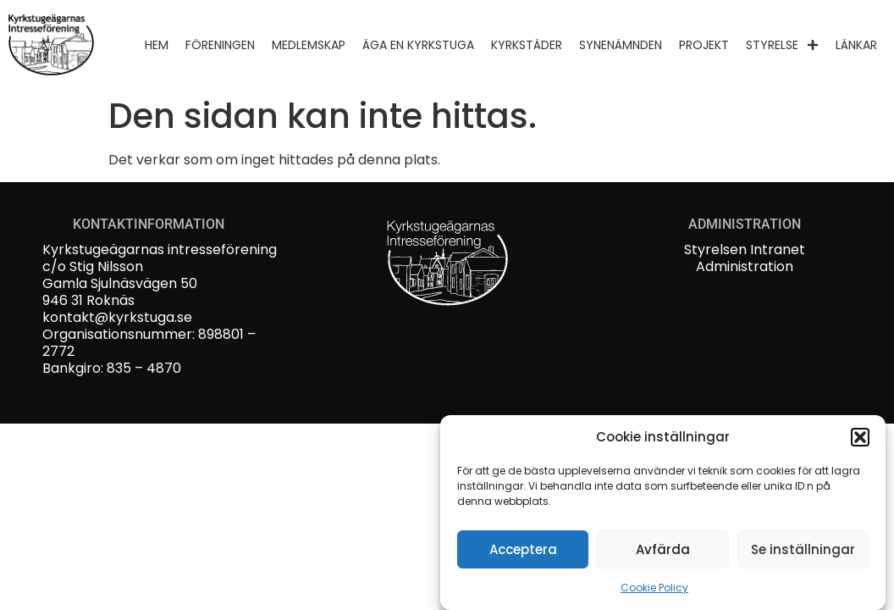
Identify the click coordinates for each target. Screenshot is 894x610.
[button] (860, 439)
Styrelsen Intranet (744, 249)
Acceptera (523, 552)
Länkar (856, 44)
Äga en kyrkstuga (418, 44)
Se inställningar (803, 552)
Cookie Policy (654, 591)
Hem (156, 44)
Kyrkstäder (526, 44)
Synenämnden (620, 44)
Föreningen (220, 44)
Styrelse (782, 44)
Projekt (704, 44)
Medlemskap (308, 44)
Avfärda (663, 552)
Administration (744, 266)
